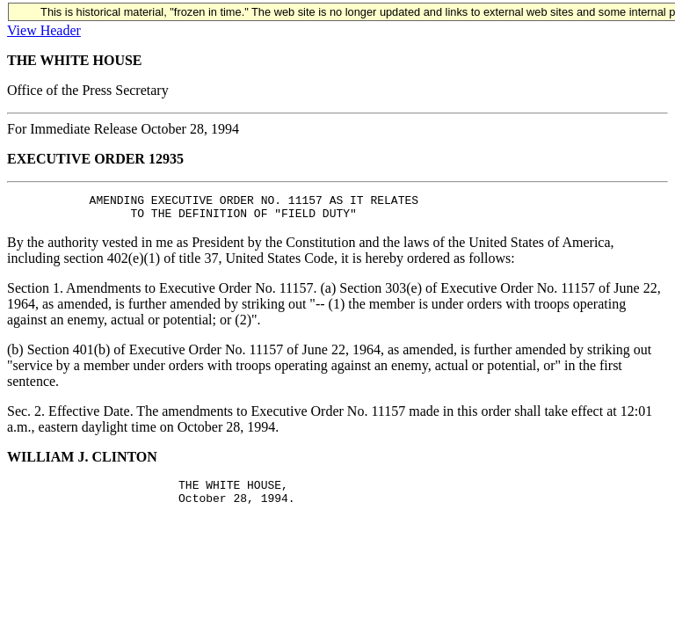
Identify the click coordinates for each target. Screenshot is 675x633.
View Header (44, 30)
